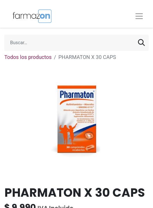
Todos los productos (28, 57)
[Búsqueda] (141, 43)
